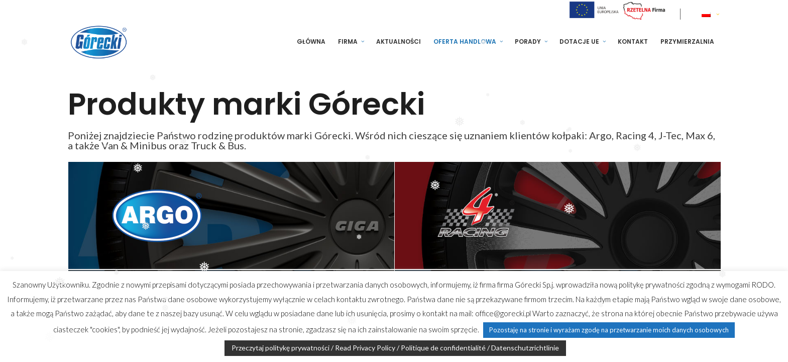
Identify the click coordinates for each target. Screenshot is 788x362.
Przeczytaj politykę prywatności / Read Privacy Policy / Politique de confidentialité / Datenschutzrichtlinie (395, 347)
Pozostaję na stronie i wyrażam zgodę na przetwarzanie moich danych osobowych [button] (609, 330)
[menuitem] (711, 14)
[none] (711, 14)
